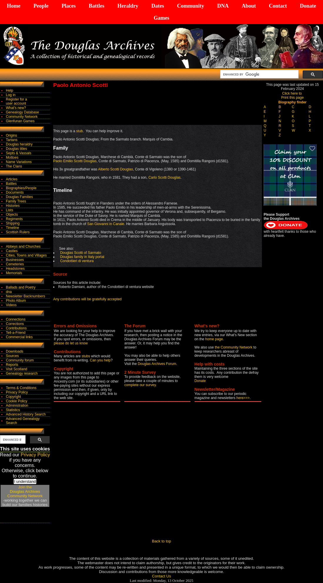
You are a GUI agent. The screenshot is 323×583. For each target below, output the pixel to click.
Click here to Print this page (292, 95)
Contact (278, 6)
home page (214, 339)
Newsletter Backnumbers (25, 296)
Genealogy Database (22, 112)
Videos (11, 305)
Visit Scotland (16, 369)
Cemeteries (15, 264)
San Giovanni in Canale (105, 224)
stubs (86, 356)
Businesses (15, 260)
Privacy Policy (17, 392)
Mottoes (12, 157)
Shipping (13, 223)
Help (9, 90)
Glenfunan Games (20, 121)
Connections (16, 319)
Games (161, 18)
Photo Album (16, 301)
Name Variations (19, 162)
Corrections (15, 324)
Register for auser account (16, 101)
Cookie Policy (16, 401)
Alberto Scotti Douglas (115, 169)
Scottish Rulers (18, 232)
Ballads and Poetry (21, 287)
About (249, 6)
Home (14, 6)
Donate (308, 6)
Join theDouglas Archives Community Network (25, 491)
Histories (13, 206)
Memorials (14, 273)
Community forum (20, 360)
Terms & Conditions (21, 388)
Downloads (14, 351)
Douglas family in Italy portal (82, 257)
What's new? (16, 108)
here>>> (243, 398)
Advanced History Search (26, 414)
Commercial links (19, 337)
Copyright (13, 397)
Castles (12, 251)
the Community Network (234, 347)
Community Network (22, 117)
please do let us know (71, 343)
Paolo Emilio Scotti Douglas (74, 161)
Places (68, 6)
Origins (11, 135)
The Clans (14, 166)
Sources (12, 356)
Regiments (14, 219)
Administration (17, 405)
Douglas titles (16, 149)
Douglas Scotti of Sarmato (80, 253)
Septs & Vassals (18, 153)
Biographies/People (21, 188)
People (41, 6)
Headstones (15, 269)
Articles (11, 179)
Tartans (11, 140)
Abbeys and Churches (23, 246)
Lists (9, 210)
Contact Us (161, 576)
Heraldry (127, 6)
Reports (12, 365)
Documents (15, 192)
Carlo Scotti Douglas (164, 177)
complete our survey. (140, 385)
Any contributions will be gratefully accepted (87, 299)
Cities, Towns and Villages (26, 255)
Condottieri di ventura (77, 261)
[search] (258, 74)
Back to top (161, 541)
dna (9, 292)
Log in (11, 95)
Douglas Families (19, 197)
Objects (12, 214)
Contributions (16, 328)
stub (79, 131)
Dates (157, 6)
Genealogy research (22, 373)
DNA (223, 6)
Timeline (12, 228)
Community (190, 6)
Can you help (100, 360)
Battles (96, 6)
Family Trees (16, 201)
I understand (25, 481)
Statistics (13, 410)
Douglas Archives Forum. (157, 364)
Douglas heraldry (19, 144)
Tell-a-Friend (16, 333)
